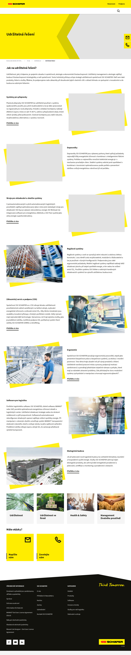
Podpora (122, 4)
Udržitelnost (37, 61)
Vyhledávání (41, 614)
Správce (9, 603)
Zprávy (39, 609)
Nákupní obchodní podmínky (16, 624)
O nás (69, 11)
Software (28, 11)
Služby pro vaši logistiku (76, 614)
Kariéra (39, 604)
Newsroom (111, 4)
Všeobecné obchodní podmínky (17, 629)
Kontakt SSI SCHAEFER (44, 618)
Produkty (18, 11)
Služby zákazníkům (41, 11)
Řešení (9, 11)
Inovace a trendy (57, 11)
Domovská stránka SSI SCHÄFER (15, 61)
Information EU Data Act (14, 612)
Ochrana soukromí (12, 607)
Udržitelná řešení (50, 61)
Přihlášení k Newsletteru (45, 600)
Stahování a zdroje (74, 618)
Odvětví (70, 595)
